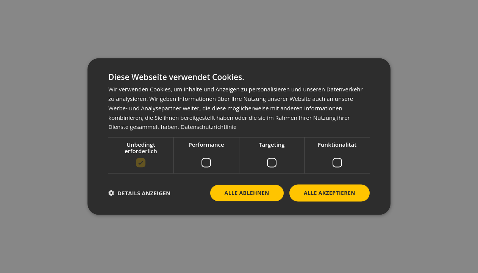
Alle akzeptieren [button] (329, 192)
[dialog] (239, 136)
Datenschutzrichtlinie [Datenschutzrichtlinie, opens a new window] (209, 126)
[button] (139, 193)
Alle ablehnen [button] (247, 192)
